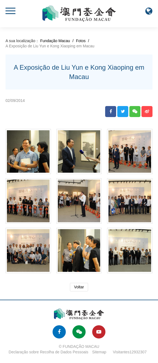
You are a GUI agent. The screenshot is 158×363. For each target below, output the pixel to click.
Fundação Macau (55, 41)
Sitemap (99, 352)
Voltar (79, 287)
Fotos (81, 41)
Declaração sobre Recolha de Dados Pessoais (48, 352)
